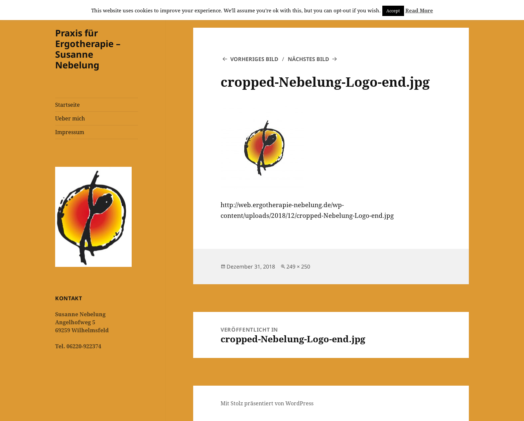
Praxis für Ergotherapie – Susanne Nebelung (88, 49)
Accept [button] (393, 11)
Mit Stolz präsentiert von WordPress (267, 403)
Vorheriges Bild (254, 59)
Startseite (67, 104)
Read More (419, 10)
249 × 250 (298, 266)
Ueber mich (70, 118)
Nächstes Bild (308, 59)
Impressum (69, 132)
